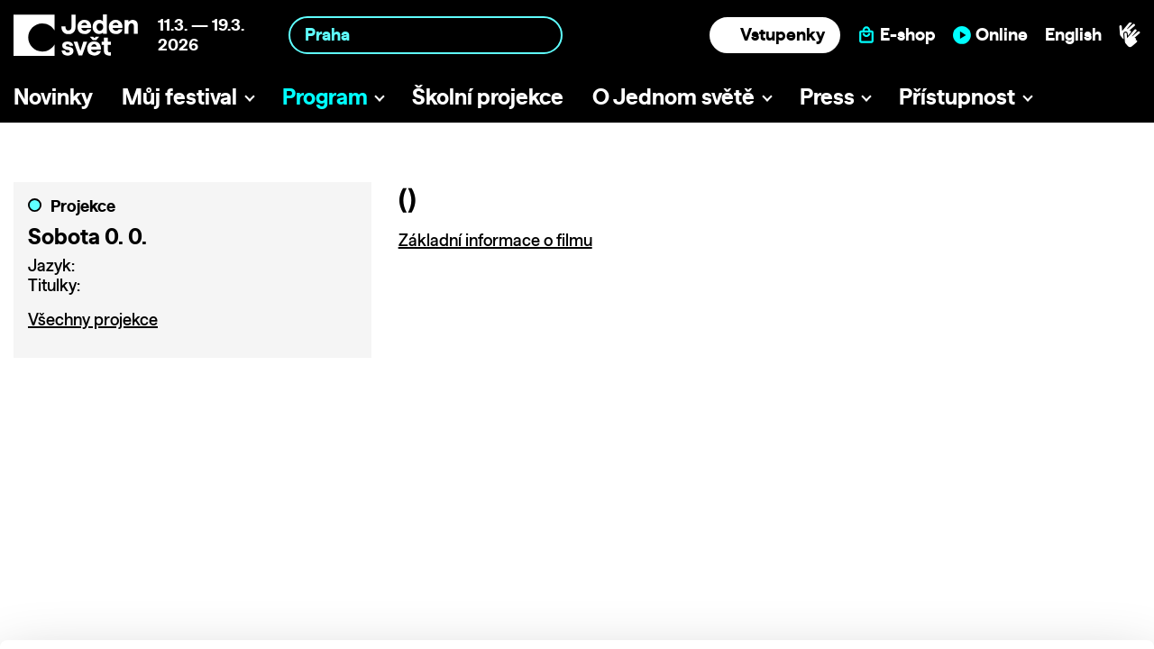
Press (827, 96)
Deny (1004, 570)
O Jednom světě (673, 96)
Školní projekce (487, 96)
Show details (278, 626)
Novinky (53, 96)
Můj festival (179, 96)
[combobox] (425, 34)
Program (325, 96)
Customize (1004, 532)
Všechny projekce (93, 319)
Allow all (1003, 495)
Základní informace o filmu (495, 240)
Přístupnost (957, 96)
